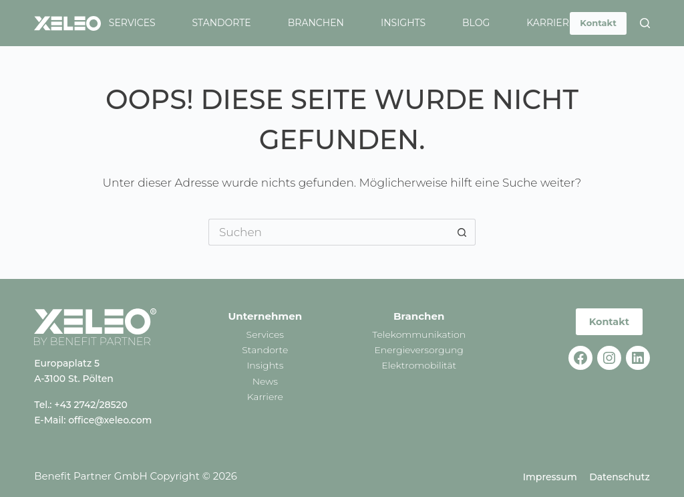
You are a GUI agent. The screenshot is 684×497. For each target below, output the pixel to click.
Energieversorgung (418, 350)
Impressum (550, 477)
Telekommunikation (419, 334)
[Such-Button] (462, 232)
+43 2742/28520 (91, 405)
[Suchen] (645, 23)
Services (132, 23)
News (265, 381)
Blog (476, 23)
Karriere (550, 23)
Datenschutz (619, 477)
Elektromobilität (418, 365)
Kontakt (598, 22)
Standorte (221, 23)
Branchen (316, 23)
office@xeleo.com (110, 420)
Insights (403, 23)
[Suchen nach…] (328, 232)
